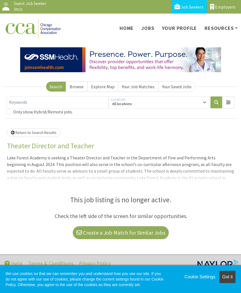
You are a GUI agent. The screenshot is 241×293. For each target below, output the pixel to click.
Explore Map (103, 86)
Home (127, 28)
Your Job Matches (138, 86)
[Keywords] (57, 102)
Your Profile (179, 28)
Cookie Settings (199, 276)
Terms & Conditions (50, 263)
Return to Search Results (34, 132)
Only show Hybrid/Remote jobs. (43, 112)
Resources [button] (219, 28)
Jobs (147, 28)
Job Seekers (188, 6)
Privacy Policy (95, 263)
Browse (77, 86)
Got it (227, 276)
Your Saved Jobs (177, 86)
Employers (222, 6)
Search (55, 86)
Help (13, 263)
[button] (228, 102)
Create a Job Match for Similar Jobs (120, 232)
